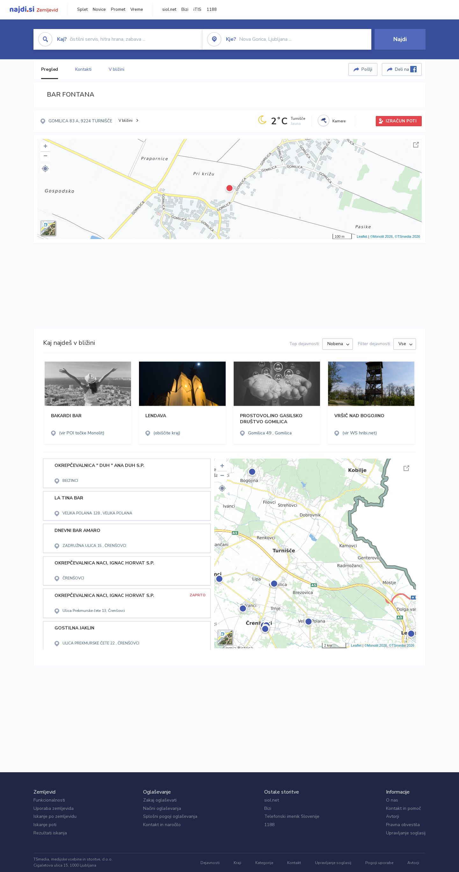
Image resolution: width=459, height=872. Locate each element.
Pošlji (366, 69)
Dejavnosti (210, 862)
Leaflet (362, 236)
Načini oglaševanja (162, 808)
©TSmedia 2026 (407, 236)
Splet (82, 9)
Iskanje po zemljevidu (54, 816)
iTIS (197, 9)
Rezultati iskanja (50, 833)
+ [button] (45, 147)
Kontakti (83, 69)
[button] (45, 168)
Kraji (237, 862)
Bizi (184, 9)
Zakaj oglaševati (160, 800)
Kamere (339, 121)
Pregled (49, 69)
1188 (212, 9)
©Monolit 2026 (381, 236)
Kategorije (264, 862)
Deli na (406, 69)
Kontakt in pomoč (403, 808)
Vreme (136, 9)
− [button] (45, 156)
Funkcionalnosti (49, 800)
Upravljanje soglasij (406, 833)
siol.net (169, 9)
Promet (118, 9)
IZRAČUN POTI (401, 121)
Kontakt (294, 862)
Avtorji (392, 816)
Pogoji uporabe (379, 862)
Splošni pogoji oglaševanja (170, 816)
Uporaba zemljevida (53, 808)
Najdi (400, 39)
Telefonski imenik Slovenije (291, 816)
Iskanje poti (44, 825)
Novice (99, 9)
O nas (392, 800)
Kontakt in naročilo (162, 825)
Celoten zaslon (416, 144)
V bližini (116, 69)
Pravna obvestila (403, 825)
